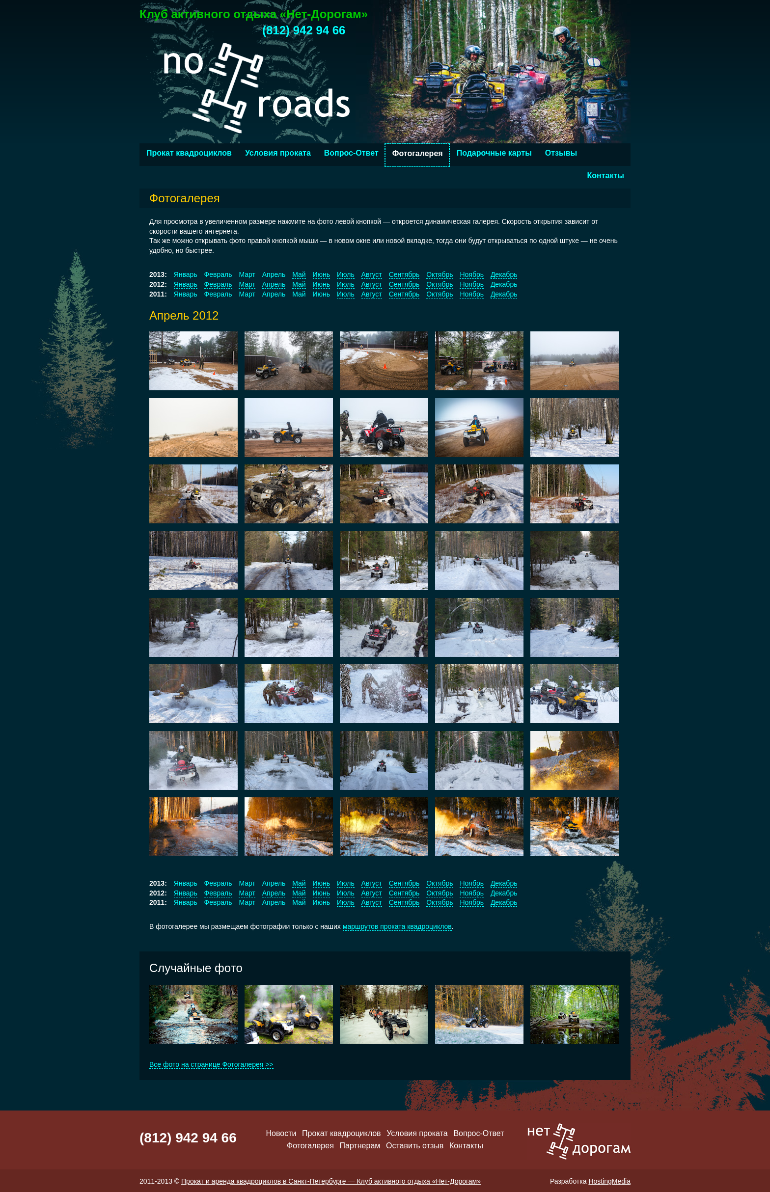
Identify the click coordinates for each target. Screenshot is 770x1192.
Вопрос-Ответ (351, 153)
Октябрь (439, 274)
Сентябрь (404, 274)
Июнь (321, 274)
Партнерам (360, 1145)
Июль (346, 274)
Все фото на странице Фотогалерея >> (211, 1064)
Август (371, 274)
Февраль (218, 284)
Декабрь (504, 274)
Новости (281, 1133)
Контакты (605, 175)
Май (298, 274)
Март (247, 284)
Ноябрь (472, 274)
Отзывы (561, 153)
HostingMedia (609, 1181)
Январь (185, 284)
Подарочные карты (494, 153)
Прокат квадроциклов (189, 153)
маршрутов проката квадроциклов (397, 926)
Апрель (274, 284)
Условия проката (278, 153)
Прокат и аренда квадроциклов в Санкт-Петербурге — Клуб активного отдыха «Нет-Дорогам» (331, 1181)
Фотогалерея (417, 153)
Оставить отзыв (414, 1145)
